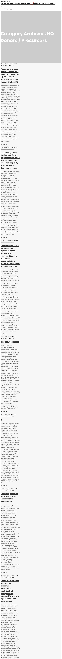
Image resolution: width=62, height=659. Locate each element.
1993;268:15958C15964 (10, 342)
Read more (4, 144)
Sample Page (8, 9)
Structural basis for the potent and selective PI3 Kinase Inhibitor (28, 4)
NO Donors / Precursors (7, 65)
